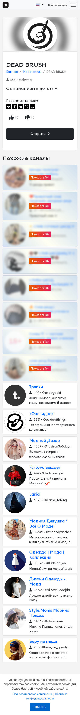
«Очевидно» (41, 414)
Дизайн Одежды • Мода (47, 581)
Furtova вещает (45, 468)
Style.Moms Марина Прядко (49, 613)
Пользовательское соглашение (32, 694)
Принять (40, 706)
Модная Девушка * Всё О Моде (48, 523)
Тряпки (36, 387)
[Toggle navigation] (73, 5)
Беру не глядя (43, 642)
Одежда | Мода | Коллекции (46, 555)
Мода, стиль (32, 71)
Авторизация (57, 5)
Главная (12, 71)
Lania (34, 494)
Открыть (40, 133)
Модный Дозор (44, 441)
